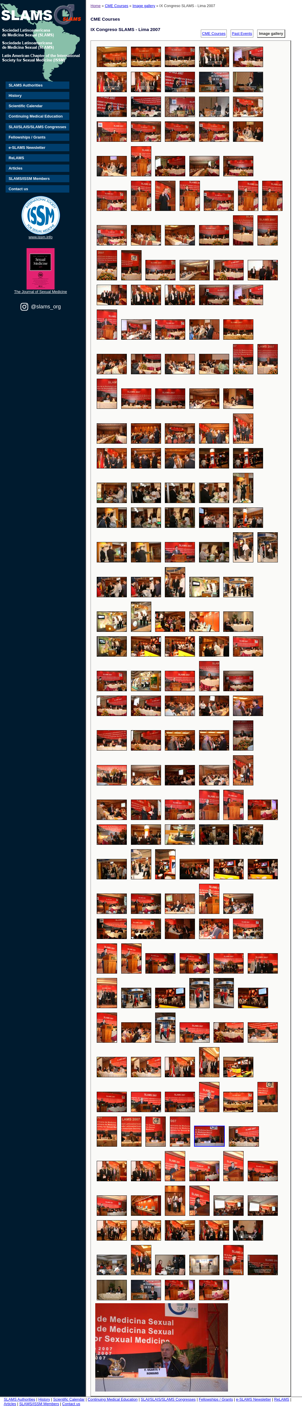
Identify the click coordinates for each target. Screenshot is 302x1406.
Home (96, 6)
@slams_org (46, 307)
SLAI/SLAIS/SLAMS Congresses (37, 127)
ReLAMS (16, 158)
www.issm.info (40, 237)
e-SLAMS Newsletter (27, 147)
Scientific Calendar (25, 106)
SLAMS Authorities (25, 85)
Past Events (242, 33)
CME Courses (116, 6)
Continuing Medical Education (36, 116)
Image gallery (143, 6)
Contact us (18, 189)
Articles (15, 168)
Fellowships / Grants (27, 137)
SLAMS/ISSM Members (29, 178)
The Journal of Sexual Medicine (40, 291)
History (15, 95)
